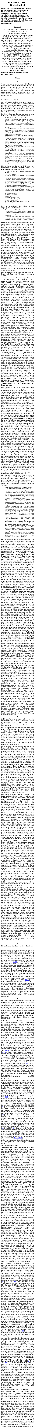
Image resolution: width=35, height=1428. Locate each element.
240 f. (4, 1052)
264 (6, 1097)
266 (13, 1128)
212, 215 (27, 1095)
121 (16, 1037)
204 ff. (15, 962)
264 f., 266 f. (18, 1138)
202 (3, 1282)
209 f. (7, 1050)
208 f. (28, 1063)
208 (29, 1361)
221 (3, 1128)
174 (6, 1362)
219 (31, 1100)
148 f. (27, 980)
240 (14, 1282)
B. (17, 944)
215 (3, 1115)
